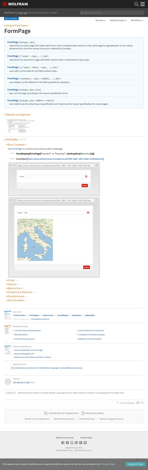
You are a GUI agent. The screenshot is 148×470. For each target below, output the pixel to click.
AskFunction (48, 315)
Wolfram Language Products (111, 419)
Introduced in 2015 (24, 382)
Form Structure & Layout (25, 339)
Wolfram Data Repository (64, 419)
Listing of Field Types (16, 25)
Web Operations (21, 334)
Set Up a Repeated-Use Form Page (29, 350)
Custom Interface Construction (91, 330)
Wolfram (12, 459)
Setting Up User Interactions (90, 339)
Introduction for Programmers (63, 413)
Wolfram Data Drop (87, 419)
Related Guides (117, 20)
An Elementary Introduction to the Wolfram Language (36, 368)
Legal (67, 447)
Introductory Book (94, 413)
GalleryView (90, 315)
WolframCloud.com (83, 450)
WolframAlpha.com (65, 450)
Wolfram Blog (86, 437)
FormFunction (19, 315)
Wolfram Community (65, 437)
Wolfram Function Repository (37, 419)
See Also (99, 20)
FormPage (12, 42)
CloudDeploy (63, 315)
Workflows (136, 20)
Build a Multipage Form (24, 353)
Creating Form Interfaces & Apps (91, 334)
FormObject (34, 315)
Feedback (127, 402)
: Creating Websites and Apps (70, 368)
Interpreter (76, 315)
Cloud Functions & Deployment (28, 330)
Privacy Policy (77, 447)
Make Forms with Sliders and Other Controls (33, 357)
